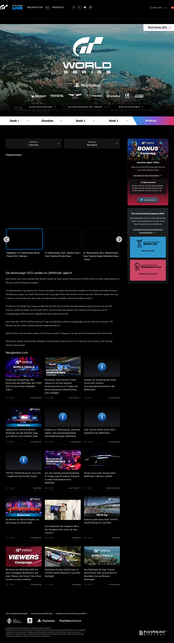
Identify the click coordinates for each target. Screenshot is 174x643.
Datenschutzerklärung (41, 613)
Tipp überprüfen (150, 200)
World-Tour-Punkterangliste (129, 107)
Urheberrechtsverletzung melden (71, 613)
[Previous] (7, 239)
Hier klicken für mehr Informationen (146, 175)
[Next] (119, 239)
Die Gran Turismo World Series (40, 107)
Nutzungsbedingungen (17, 613)
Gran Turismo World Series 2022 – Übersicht (85, 107)
